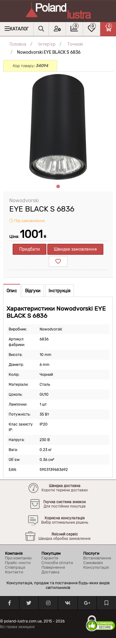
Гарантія (49, 558)
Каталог (19, 29)
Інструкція (60, 291)
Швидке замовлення (75, 249)
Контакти (14, 572)
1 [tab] (58, 187)
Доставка (50, 572)
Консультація (96, 567)
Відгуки (33, 291)
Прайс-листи (18, 562)
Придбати (29, 249)
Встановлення (97, 558)
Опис (11, 291)
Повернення (53, 567)
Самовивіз (93, 562)
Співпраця (15, 567)
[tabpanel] (58, 127)
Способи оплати (57, 562)
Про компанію (18, 558)
